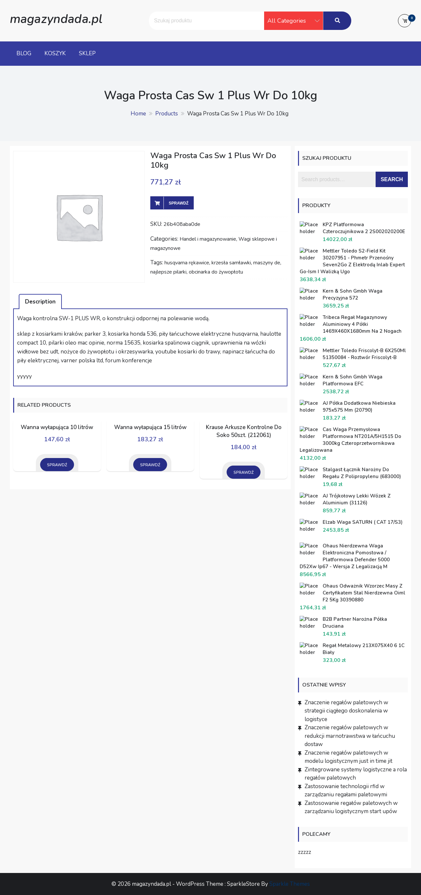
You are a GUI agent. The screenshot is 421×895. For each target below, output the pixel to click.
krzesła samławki (231, 262)
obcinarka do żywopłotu (216, 272)
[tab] (40, 301)
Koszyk (55, 53)
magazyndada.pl (56, 19)
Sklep (87, 53)
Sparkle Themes (289, 884)
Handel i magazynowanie (208, 239)
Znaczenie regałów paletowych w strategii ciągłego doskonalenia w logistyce (346, 711)
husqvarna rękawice (186, 262)
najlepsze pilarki (168, 272)
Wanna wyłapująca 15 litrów (150, 427)
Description (40, 301)
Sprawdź (178, 203)
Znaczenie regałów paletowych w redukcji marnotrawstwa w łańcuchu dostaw (350, 736)
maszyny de (266, 262)
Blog (23, 53)
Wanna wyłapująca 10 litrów (57, 427)
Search (392, 179)
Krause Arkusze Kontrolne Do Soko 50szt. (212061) (244, 431)
